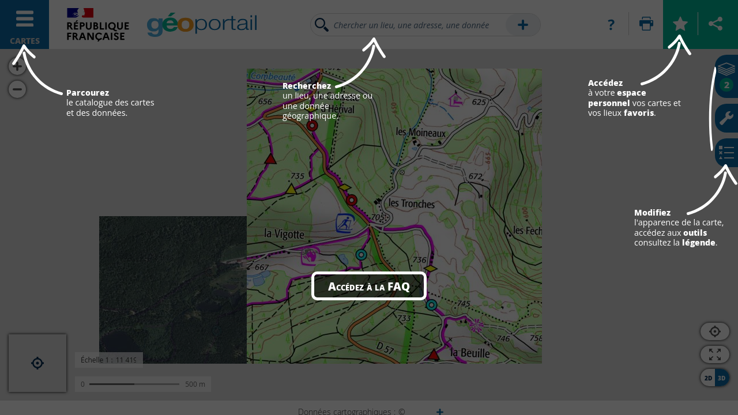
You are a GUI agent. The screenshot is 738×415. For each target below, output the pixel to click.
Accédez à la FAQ (369, 286)
